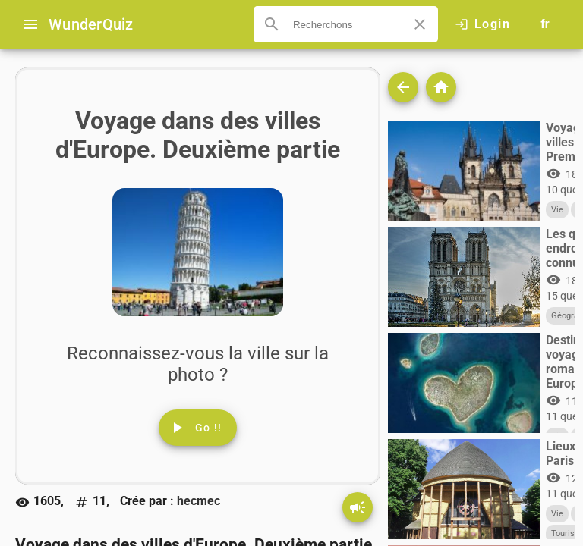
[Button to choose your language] (545, 24)
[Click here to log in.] (482, 24)
